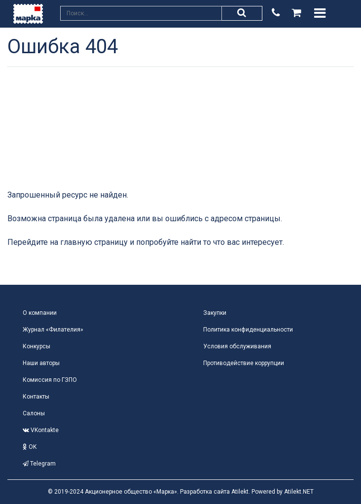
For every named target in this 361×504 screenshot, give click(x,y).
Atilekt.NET (299, 491)
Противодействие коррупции (243, 363)
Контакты (36, 396)
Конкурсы (36, 346)
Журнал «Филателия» (53, 329)
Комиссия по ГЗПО (50, 379)
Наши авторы (41, 363)
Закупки (214, 312)
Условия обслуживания (237, 346)
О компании (40, 312)
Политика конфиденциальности (248, 329)
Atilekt (240, 491)
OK (29, 446)
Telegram (39, 463)
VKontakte (41, 430)
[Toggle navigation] (320, 13)
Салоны (34, 413)
